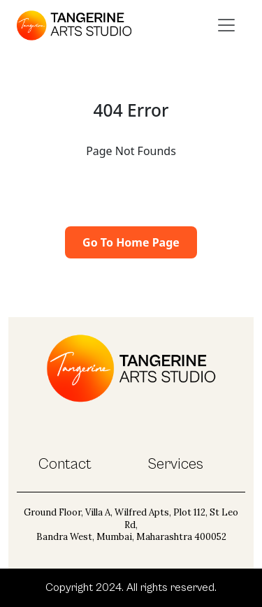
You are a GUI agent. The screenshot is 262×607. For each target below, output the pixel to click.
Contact (65, 464)
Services (175, 464)
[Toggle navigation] (226, 25)
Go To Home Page (131, 242)
